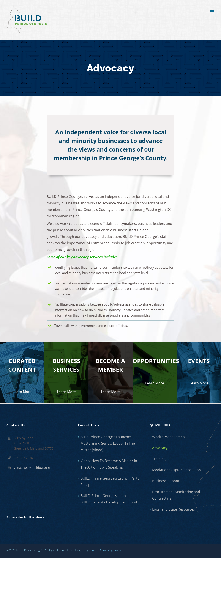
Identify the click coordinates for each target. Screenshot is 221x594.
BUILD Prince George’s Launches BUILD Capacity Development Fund (109, 499)
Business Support (166, 480)
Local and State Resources (173, 509)
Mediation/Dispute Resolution (176, 469)
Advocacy (159, 447)
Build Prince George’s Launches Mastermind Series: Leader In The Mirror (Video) (108, 443)
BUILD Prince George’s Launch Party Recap (110, 481)
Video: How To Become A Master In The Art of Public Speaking (109, 464)
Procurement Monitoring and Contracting (176, 495)
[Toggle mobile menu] (212, 10)
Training (159, 458)
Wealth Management (169, 436)
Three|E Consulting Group (105, 550)
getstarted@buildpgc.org (32, 467)
